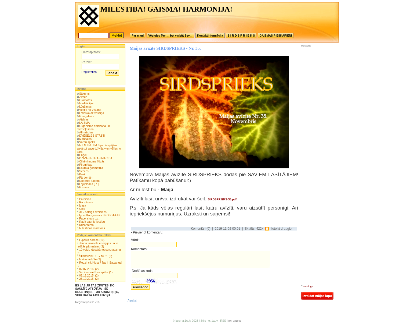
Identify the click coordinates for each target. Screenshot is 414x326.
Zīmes (83, 96)
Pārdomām (86, 177)
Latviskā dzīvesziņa (91, 113)
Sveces (84, 171)
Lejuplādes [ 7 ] (89, 184)
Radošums (86, 202)
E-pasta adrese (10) (91, 240)
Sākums (84, 93)
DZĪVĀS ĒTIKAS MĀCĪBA (95, 158)
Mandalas (85, 138)
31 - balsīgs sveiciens (93, 212)
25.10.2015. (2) (89, 278)
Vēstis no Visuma (90, 109)
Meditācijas (86, 103)
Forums (84, 187)
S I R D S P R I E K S (241, 35)
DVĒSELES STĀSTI (92, 135)
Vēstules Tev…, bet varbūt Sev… (170, 35)
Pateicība (85, 199)
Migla (82, 205)
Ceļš (82, 208)
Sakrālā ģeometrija (91, 167)
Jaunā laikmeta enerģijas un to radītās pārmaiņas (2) (97, 245)
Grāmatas (85, 100)
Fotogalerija (86, 116)
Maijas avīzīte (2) (90, 259)
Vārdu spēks (87, 142)
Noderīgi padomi (89, 180)
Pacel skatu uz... (89, 218)
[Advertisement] (317, 83)
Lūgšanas (85, 106)
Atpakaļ (132, 300)
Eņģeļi (83, 155)
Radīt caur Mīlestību (92, 221)
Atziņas (84, 119)
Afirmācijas (86, 132)
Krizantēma (86, 224)
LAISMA (84, 122)
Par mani (138, 35)
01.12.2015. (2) (89, 275)
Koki (82, 174)
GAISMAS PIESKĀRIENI (275, 35)
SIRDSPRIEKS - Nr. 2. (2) (95, 256)
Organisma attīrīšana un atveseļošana (93, 127)
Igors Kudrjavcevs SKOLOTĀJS (99, 215)
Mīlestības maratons (92, 228)
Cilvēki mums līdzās (91, 161)
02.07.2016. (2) (89, 269)
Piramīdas (85, 164)
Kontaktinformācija (210, 35)
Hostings (308, 286)
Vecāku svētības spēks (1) (95, 272)
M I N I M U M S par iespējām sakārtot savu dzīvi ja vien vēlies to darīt (99, 148)
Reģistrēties (89, 71)
